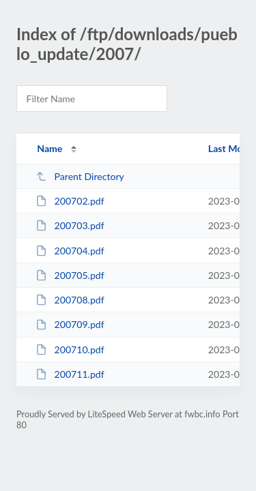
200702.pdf (69, 201)
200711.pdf (69, 374)
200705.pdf (69, 275)
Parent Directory (79, 176)
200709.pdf (69, 324)
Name (49, 148)
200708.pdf (69, 300)
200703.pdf (69, 225)
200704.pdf (69, 250)
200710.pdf (69, 349)
